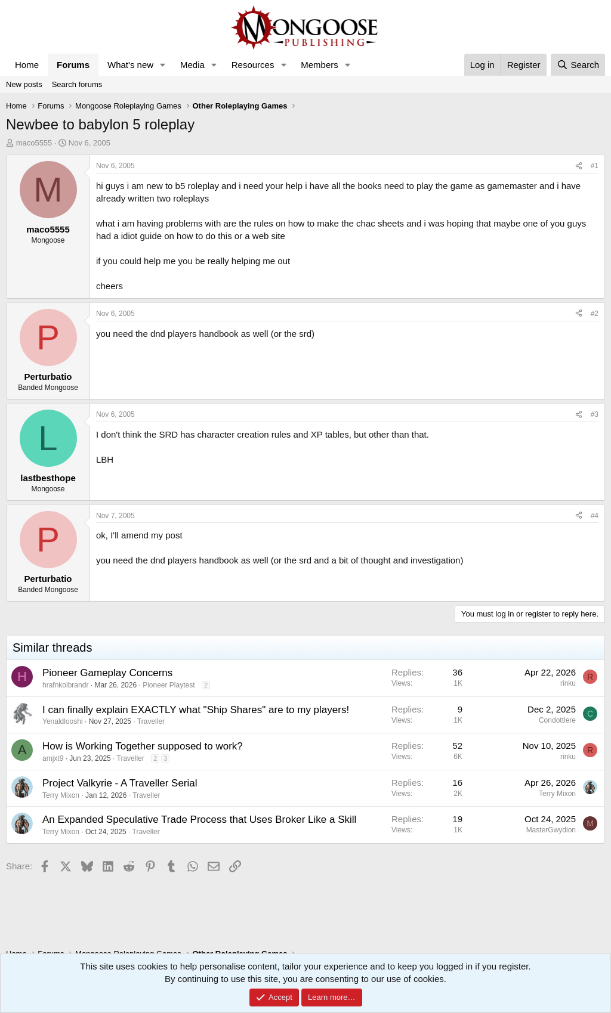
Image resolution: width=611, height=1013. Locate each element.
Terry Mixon (60, 795)
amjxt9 (52, 758)
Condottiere (557, 720)
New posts (24, 84)
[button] (163, 65)
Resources (253, 65)
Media (192, 65)
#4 (594, 516)
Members (319, 65)
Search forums (77, 84)
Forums (73, 65)
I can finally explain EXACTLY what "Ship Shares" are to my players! (195, 709)
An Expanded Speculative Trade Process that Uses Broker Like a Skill (199, 819)
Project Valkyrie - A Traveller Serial (120, 783)
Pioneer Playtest (169, 685)
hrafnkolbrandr (65, 685)
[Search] (578, 65)
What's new (130, 65)
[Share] (579, 166)
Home (27, 65)
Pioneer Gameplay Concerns (107, 673)
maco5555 (34, 142)
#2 (594, 313)
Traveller (151, 721)
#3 (594, 414)
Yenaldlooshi (62, 721)
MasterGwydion (551, 830)
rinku (568, 683)
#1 (594, 166)
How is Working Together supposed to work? (142, 746)
